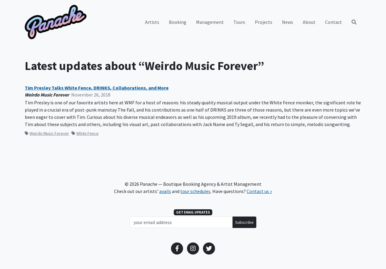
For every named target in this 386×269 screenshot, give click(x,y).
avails (165, 191)
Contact (333, 22)
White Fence (85, 133)
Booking (177, 22)
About (309, 22)
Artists (152, 22)
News (287, 22)
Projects (263, 22)
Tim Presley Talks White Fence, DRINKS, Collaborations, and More (97, 88)
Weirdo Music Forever (47, 133)
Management (210, 22)
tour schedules (195, 191)
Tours (239, 22)
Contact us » (259, 191)
